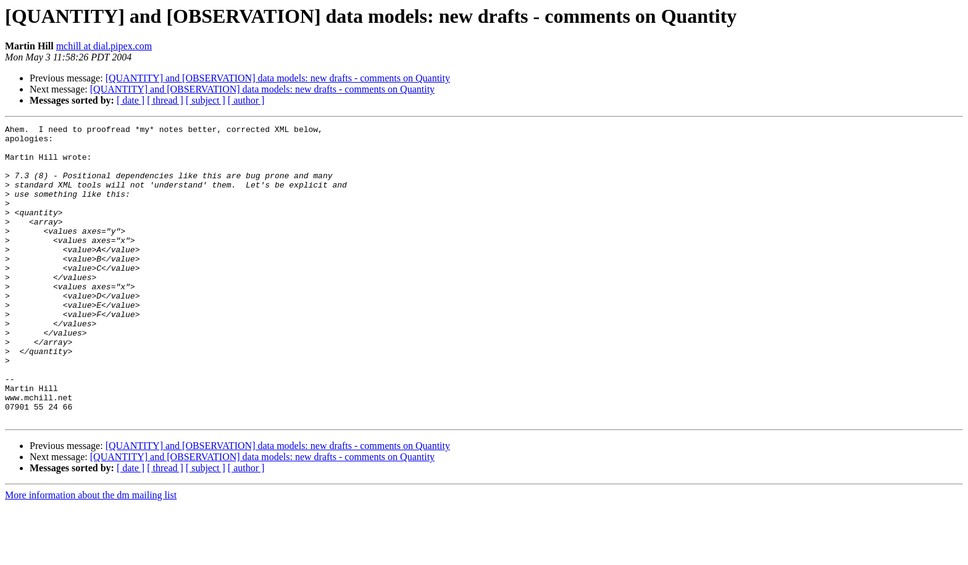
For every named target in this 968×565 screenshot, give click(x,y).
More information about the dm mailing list (91, 554)
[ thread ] (165, 100)
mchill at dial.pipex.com (104, 46)
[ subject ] (205, 100)
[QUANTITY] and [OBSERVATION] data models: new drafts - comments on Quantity (278, 78)
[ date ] (130, 100)
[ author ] (246, 100)
